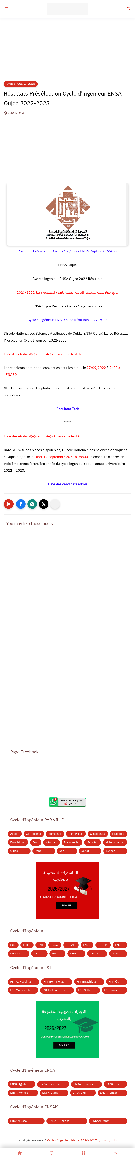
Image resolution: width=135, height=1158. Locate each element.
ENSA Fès (112, 1084)
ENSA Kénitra (19, 1093)
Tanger (110, 851)
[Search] (52, 1153)
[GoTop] (115, 1153)
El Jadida (118, 834)
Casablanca (97, 834)
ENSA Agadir (18, 1084)
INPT (73, 953)
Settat (85, 851)
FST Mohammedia (54, 990)
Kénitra (50, 842)
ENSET (119, 945)
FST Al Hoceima (20, 982)
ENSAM (70, 945)
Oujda (14, 851)
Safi (61, 851)
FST (36, 953)
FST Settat (85, 990)
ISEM (114, 953)
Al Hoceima (33, 834)
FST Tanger (111, 990)
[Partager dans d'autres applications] (55, 504)
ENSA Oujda (50, 1093)
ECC (12, 945)
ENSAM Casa (18, 1121)
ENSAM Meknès (59, 1121)
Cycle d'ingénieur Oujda (21, 84)
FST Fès (114, 982)
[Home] (20, 1153)
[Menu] (83, 1153)
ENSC (86, 945)
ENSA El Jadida (84, 1084)
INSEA (94, 953)
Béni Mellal (75, 834)
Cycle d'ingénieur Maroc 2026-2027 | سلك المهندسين (82, 1140)
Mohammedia (114, 842)
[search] (128, 9)
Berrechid (54, 834)
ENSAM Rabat (100, 1121)
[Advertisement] (67, 51)
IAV (54, 953)
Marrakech (71, 842)
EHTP (26, 945)
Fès (35, 842)
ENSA (54, 945)
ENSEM (102, 945)
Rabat (38, 851)
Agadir (14, 834)
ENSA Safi (79, 1093)
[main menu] (6, 9)
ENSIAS (15, 953)
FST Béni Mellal (54, 982)
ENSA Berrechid (50, 1084)
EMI (40, 945)
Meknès (92, 842)
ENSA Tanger (108, 1093)
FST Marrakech (20, 990)
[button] (21, 504)
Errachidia (17, 842)
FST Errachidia (86, 982)
